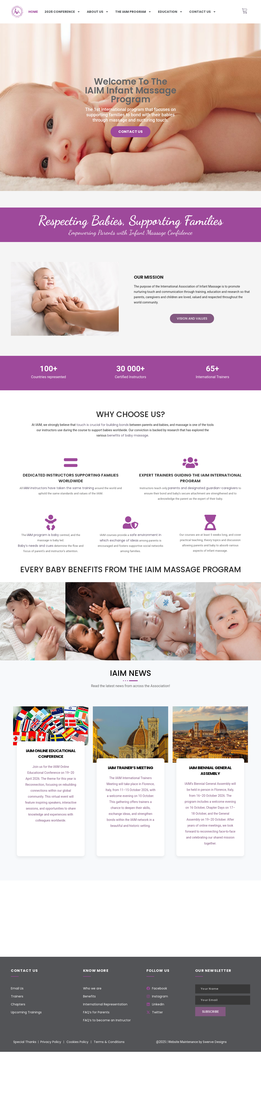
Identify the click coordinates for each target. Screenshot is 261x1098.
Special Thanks (24, 1042)
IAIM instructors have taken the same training (58, 488)
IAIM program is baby (43, 535)
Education (170, 12)
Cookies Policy (77, 1042)
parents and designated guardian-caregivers (203, 488)
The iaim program (133, 12)
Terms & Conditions (109, 1042)
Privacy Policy (50, 1042)
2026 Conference (62, 12)
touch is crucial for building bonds (102, 425)
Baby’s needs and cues (35, 545)
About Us (98, 12)
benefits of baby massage (127, 435)
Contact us (202, 12)
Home (33, 12)
